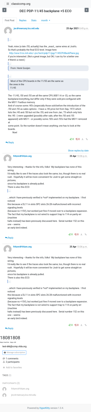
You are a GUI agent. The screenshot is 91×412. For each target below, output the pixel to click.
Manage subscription (14, 352)
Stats (33, 20)
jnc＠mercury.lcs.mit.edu (26, 28)
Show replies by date (78, 150)
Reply (10, 142)
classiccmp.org (20, 3)
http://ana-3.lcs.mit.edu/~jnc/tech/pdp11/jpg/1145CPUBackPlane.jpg (44, 53)
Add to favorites (12, 367)
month (44, 20)
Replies (22, 20)
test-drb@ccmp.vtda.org (14, 346)
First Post (9, 20)
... (10, 39)
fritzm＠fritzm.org (22, 156)
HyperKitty (44, 408)
